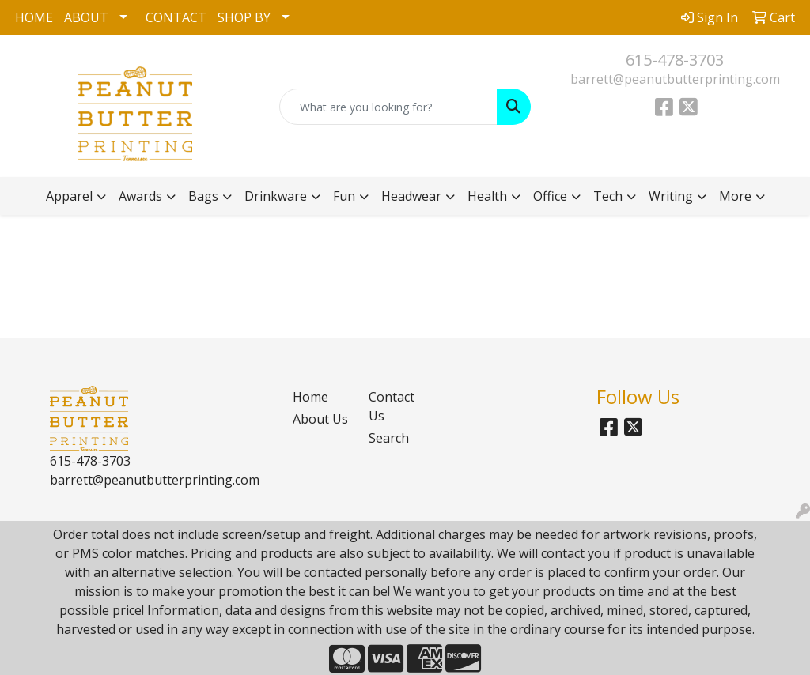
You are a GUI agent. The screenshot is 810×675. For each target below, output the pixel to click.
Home (310, 396)
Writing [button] (671, 196)
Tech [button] (608, 196)
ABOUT (86, 17)
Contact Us (391, 406)
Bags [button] (203, 196)
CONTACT (176, 17)
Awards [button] (140, 196)
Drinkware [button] (275, 196)
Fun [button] (344, 196)
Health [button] (487, 196)
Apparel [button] (69, 196)
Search (389, 438)
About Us (320, 419)
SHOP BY (244, 17)
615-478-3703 (675, 59)
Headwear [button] (411, 196)
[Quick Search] (388, 107)
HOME (34, 17)
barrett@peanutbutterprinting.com (675, 79)
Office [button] (550, 196)
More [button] (735, 196)
